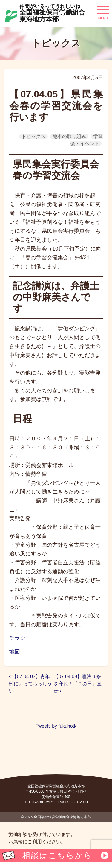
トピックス (33, 136)
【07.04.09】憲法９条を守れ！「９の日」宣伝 (78, 683)
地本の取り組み (69, 136)
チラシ (17, 638)
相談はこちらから (57, 855)
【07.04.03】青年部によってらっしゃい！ (30, 683)
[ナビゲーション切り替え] (103, 12)
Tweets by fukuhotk (56, 726)
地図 (14, 652)
